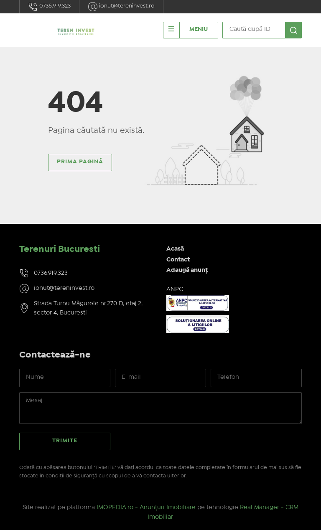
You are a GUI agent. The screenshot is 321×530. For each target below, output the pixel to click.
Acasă (175, 248)
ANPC (174, 289)
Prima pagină (80, 161)
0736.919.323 (49, 7)
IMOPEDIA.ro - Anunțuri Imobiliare (146, 507)
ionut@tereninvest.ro (121, 7)
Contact (178, 259)
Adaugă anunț (187, 270)
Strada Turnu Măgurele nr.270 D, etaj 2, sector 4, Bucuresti (88, 308)
